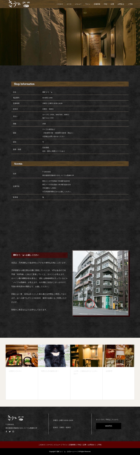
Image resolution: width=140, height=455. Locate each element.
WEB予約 (108, 426)
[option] (22, 372)
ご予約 (130, 4)
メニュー (78, 4)
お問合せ (121, 4)
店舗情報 (97, 4)
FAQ (105, 4)
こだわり (59, 4)
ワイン (87, 4)
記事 (112, 4)
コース (69, 4)
